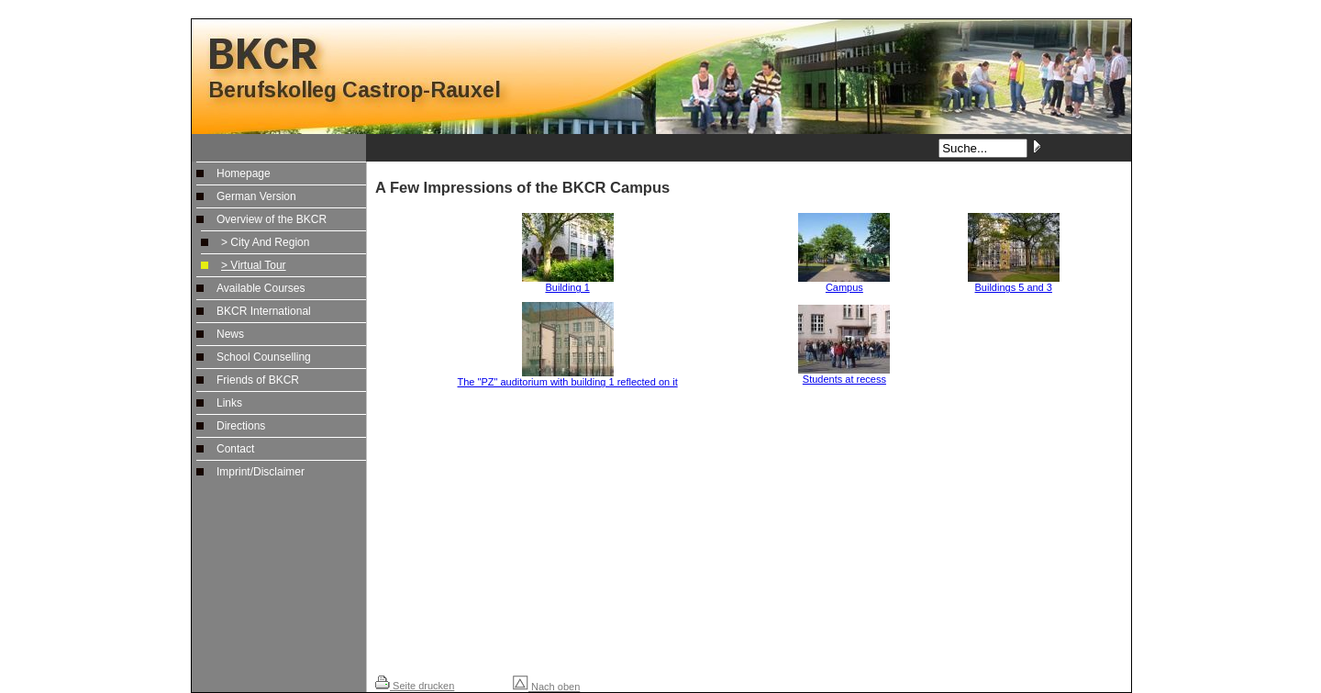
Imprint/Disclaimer (260, 471)
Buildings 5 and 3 (1014, 283)
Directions (240, 425)
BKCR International (263, 311)
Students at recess (844, 374)
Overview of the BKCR (271, 219)
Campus (844, 283)
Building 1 (568, 283)
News (230, 334)
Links (229, 403)
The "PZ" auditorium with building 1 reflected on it (568, 377)
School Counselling (263, 357)
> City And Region (265, 242)
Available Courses (260, 288)
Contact (235, 448)
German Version (256, 196)
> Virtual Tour (253, 265)
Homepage (243, 173)
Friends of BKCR (257, 380)
